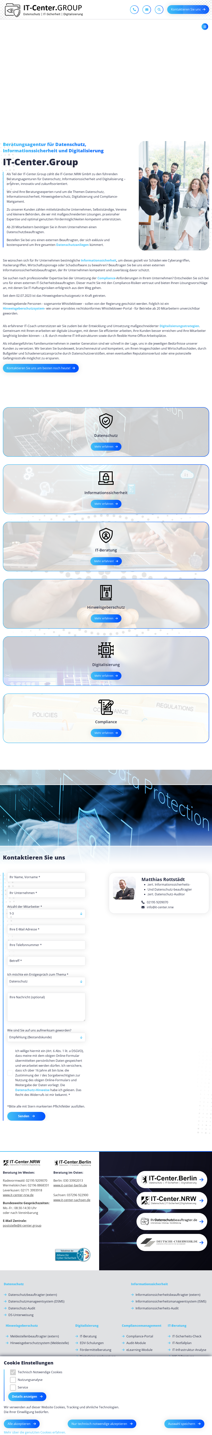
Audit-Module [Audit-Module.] (136, 1343)
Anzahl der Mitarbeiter (24, 906)
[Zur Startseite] (43, 9)
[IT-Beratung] (177, 1325)
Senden (24, 1116)
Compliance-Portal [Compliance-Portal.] (139, 1336)
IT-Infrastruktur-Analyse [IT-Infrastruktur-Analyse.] (189, 1350)
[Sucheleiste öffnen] (159, 9)
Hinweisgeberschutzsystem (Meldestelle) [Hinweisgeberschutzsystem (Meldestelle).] (39, 1343)
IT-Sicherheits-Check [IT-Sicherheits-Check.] (186, 1336)
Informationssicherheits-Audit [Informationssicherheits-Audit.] (157, 1308)
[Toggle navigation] (205, 26)
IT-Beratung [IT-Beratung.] (88, 1336)
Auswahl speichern (182, 1424)
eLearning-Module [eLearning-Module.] (139, 1350)
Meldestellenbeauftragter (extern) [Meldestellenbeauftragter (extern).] (34, 1336)
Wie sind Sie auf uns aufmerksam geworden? (39, 1030)
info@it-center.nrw (157, 907)
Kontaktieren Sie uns (186, 9)
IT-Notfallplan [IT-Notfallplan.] (182, 1343)
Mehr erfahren (104, 446)
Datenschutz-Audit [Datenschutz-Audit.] (21, 1308)
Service (23, 1387)
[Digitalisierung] (87, 1325)
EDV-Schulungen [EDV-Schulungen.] (92, 1343)
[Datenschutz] (14, 1284)
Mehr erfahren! (104, 561)
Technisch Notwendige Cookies (40, 1372)
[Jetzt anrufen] (134, 9)
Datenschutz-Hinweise (32, 1090)
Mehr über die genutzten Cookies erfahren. (35, 1432)
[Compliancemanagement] (141, 1325)
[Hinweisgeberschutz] (22, 1325)
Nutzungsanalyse (30, 1380)
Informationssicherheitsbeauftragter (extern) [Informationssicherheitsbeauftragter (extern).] (168, 1295)
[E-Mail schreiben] (146, 9)
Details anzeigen (25, 1396)
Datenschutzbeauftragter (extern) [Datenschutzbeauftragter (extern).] (32, 1295)
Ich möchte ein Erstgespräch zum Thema (37, 974)
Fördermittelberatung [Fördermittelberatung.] (95, 1350)
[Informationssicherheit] (149, 1284)
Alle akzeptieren (19, 1424)
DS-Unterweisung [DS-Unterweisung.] (21, 1315)
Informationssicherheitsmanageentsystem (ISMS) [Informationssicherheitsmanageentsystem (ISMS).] (171, 1301)
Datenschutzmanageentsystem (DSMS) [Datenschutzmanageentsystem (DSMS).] (36, 1301)
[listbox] (46, 913)
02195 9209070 (154, 902)
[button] (172, 1179)
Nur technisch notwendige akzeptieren (99, 1424)
